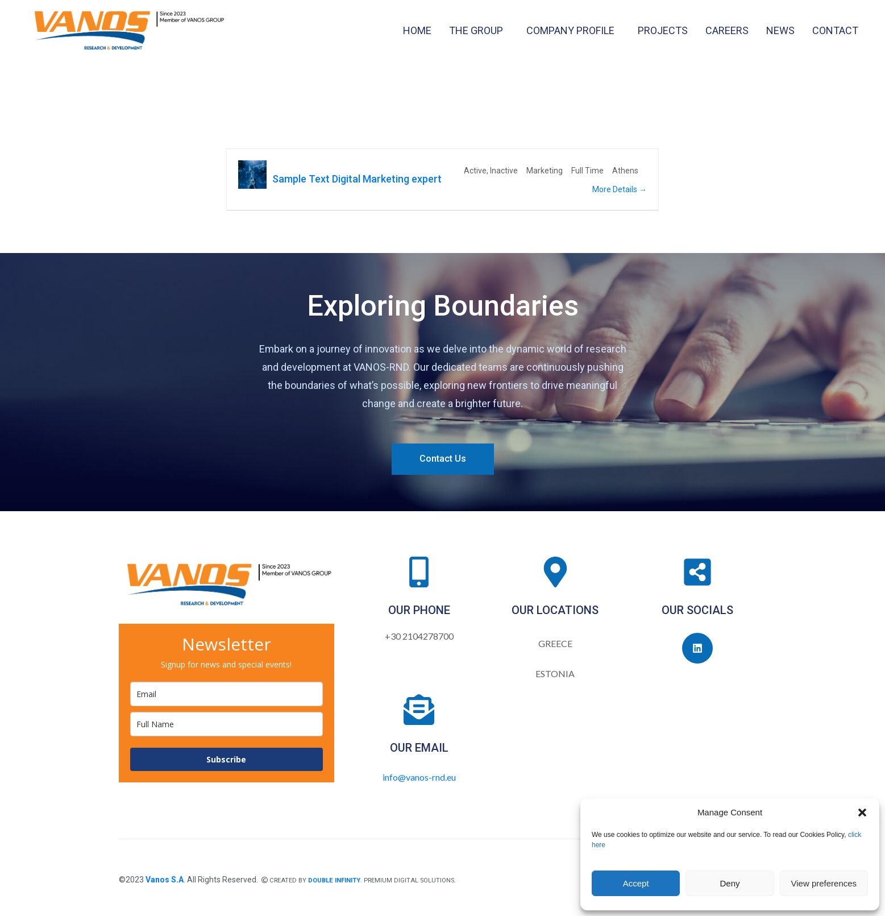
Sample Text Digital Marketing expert (357, 179)
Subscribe (226, 759)
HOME (417, 30)
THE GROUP (476, 30)
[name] (226, 724)
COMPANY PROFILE (570, 30)
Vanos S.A (165, 879)
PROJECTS (663, 30)
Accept (636, 883)
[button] (862, 812)
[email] (226, 694)
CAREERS (727, 30)
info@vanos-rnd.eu (419, 777)
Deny (729, 883)
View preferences (824, 883)
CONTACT (835, 30)
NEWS (780, 30)
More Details (619, 189)
